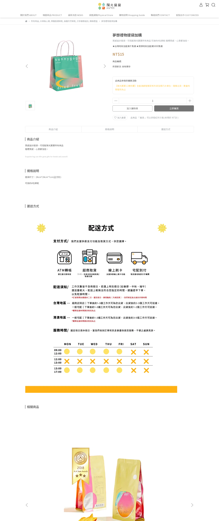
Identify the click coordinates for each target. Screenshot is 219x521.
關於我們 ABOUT (28, 15)
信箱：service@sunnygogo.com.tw (42, 501)
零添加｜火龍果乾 (130, 450)
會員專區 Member (68, 484)
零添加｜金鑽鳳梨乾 (89, 450)
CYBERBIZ (117, 513)
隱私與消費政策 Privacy (91, 484)
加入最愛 (120, 117)
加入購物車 (132, 108)
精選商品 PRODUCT (52, 15)
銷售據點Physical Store (101, 15)
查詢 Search (31, 484)
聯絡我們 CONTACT (160, 15)
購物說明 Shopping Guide (132, 15)
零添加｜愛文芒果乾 (48, 450)
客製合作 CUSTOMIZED (187, 15)
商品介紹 (53, 129)
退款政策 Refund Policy (118, 484)
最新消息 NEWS (75, 15)
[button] (104, 66)
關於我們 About (48, 484)
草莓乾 (171, 450)
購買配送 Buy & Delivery (37, 487)
